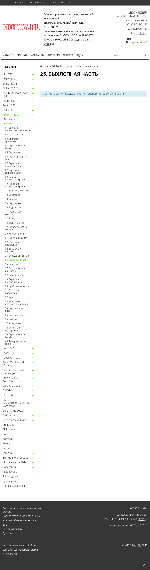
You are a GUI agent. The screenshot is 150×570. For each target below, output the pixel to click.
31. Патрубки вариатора (12, 291)
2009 (138, 545)
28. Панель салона (15, 275)
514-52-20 (141, 24)
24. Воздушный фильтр (17, 255)
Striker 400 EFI (11, 79)
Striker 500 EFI (11, 83)
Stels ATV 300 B (12, 385)
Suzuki (6, 448)
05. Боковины (12, 152)
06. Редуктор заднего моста (16, 158)
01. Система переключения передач (17, 129)
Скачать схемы (56, 2)
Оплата (68, 55)
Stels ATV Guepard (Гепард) (13, 364)
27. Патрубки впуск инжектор (15, 269)
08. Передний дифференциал (13, 171)
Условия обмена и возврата (19, 520)
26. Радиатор (12, 264)
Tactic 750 (9, 353)
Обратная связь (36, 2)
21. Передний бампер (16, 238)
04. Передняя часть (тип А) (15, 147)
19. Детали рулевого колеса (16, 228)
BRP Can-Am (10, 429)
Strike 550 (8, 110)
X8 (68, 2)
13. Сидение (11, 199)
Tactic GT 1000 (11, 357)
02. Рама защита (14, 134)
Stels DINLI (9, 395)
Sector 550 (9, 100)
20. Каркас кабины (15, 233)
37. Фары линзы (13, 323)
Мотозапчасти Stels (14, 462)
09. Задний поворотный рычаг (15, 178)
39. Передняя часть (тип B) (15, 335)
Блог (5, 524)
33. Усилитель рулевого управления (16, 302)
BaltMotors (9, 415)
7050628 (142, 33)
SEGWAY (8, 74)
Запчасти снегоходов (15, 457)
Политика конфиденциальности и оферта (22, 510)
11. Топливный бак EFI (17, 190)
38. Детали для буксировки (13, 329)
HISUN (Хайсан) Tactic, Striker (16, 95)
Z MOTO (7, 390)
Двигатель (9, 119)
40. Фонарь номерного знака (17, 342)
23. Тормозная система (13, 250)
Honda (6, 434)
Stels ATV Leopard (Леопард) (13, 372)
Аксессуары (10, 471)
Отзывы (49, 43)
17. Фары (9, 218)
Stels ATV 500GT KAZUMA (12, 379)
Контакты (37, 55)
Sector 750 (9, 105)
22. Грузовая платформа (12, 243)
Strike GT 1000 (11, 114)
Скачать (22, 55)
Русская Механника (14, 420)
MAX (133, 16)
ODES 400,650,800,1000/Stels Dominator (16, 403)
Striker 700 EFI (11, 88)
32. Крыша (10, 297)
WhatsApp (122, 16)
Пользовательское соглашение (22, 516)
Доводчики (9, 481)
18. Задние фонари (15, 222)
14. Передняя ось (14, 203)
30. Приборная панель (17, 286)
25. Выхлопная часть (16, 260)
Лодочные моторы (14, 485)
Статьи (7, 2)
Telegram (142, 16)
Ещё (79, 55)
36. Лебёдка (11, 319)
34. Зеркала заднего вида (16, 309)
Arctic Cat (8, 424)
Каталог (8, 55)
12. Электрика (12, 195)
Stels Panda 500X (13, 410)
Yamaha (7, 453)
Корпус (7, 123)
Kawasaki (8, 438)
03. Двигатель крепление (12, 140)
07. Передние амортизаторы (13, 164)
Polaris (6, 443)
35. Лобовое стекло (15, 315)
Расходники (10, 467)
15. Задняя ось (13, 207)
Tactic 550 (9, 348)
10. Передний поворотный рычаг (15, 185)
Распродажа (10, 476)
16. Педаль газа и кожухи (14, 213)
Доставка (19, 2)
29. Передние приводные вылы (14, 280)
